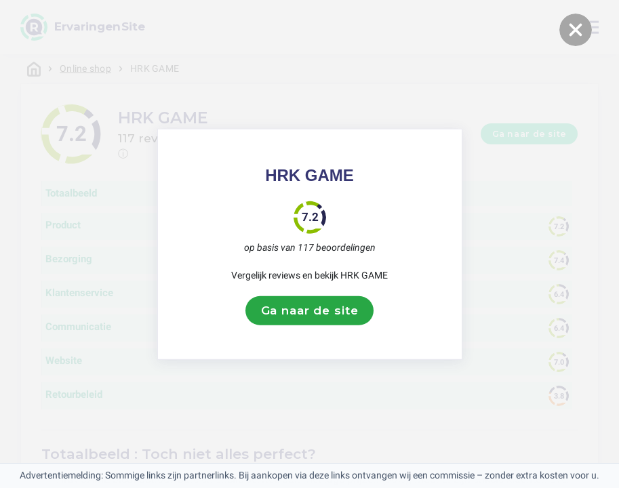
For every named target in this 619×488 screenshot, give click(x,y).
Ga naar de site (310, 310)
